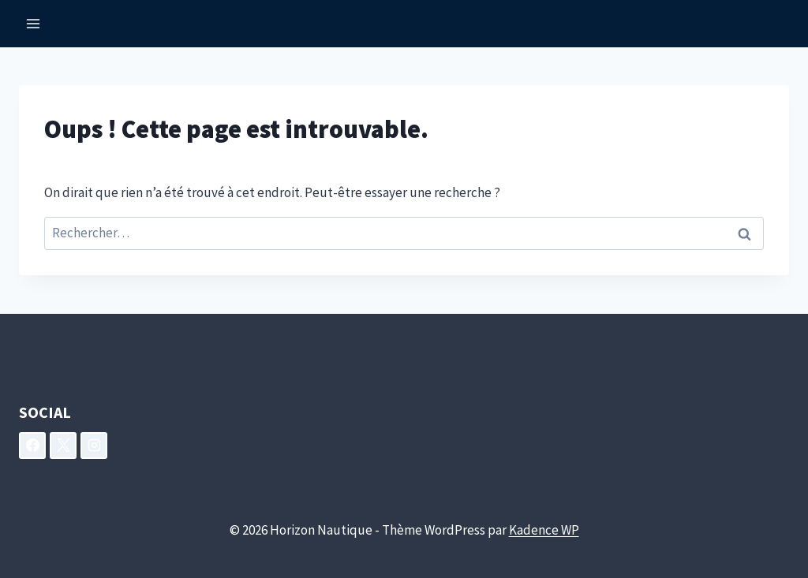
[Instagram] (93, 445)
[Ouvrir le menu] (33, 23)
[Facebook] (32, 445)
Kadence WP (544, 530)
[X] (63, 445)
